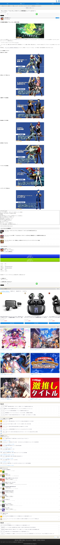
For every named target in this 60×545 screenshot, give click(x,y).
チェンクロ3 (5, 279)
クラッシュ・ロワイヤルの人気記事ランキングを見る (7, 451)
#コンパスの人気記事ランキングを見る (5, 440)
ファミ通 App (3, 1)
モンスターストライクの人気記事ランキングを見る (7, 458)
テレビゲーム (25, 291)
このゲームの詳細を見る (8, 251)
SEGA (1, 279)
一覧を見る (57, 288)
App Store (30, 256)
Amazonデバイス (18, 291)
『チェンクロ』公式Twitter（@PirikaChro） (11, 47)
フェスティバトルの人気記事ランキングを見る (6, 447)
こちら (17, 42)
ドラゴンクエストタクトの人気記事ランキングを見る (7, 465)
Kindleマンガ (12, 291)
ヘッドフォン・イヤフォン (5, 291)
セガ (3, 279)
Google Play (30, 259)
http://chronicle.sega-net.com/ (8, 266)
